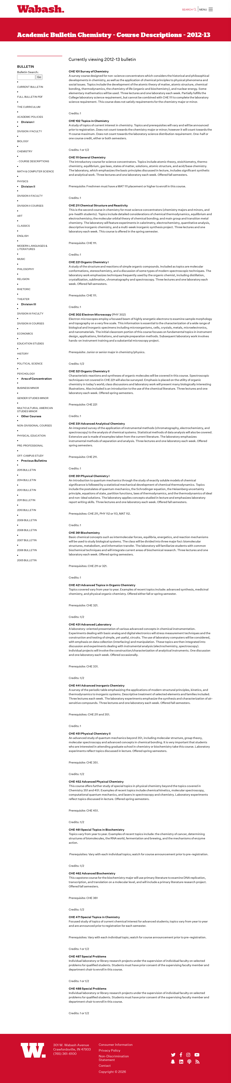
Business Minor (28, 388)
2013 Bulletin (26, 490)
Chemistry (24, 151)
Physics (22, 181)
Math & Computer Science (35, 171)
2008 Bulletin (27, 530)
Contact (105, 1065)
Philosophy (25, 269)
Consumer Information (116, 1045)
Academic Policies (30, 116)
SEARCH (189, 9)
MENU (206, 9)
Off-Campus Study (30, 455)
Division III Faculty (30, 313)
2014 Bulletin (26, 480)
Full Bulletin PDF (30, 96)
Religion (23, 279)
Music (21, 259)
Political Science (30, 363)
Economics (25, 333)
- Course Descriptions (33, 161)
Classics (23, 225)
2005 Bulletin (27, 560)
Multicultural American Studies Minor (35, 409)
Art (20, 215)
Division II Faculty (30, 195)
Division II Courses (30, 205)
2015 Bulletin (26, 470)
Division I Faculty (29, 131)
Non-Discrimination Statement (114, 1058)
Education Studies (30, 343)
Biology (23, 141)
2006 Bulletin (27, 550)
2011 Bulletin (26, 500)
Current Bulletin (30, 87)
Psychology (26, 373)
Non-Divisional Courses (34, 425)
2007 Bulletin (27, 540)
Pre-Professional (30, 445)
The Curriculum (28, 107)
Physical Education (31, 435)
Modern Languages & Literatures (32, 247)
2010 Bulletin (26, 510)
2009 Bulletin (27, 520)
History (23, 353)
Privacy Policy (109, 1050)
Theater (23, 299)
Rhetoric (23, 289)
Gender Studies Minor (33, 398)
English (23, 236)
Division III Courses (30, 323)
